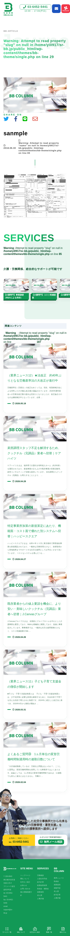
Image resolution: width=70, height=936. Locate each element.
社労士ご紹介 (25, 882)
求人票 (39, 895)
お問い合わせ (25, 889)
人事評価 (40, 899)
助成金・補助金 (43, 889)
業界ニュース (59, 878)
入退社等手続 (42, 879)
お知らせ (23, 885)
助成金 (56, 881)
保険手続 (57, 888)
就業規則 (40, 892)
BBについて (24, 879)
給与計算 (40, 882)
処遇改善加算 (42, 885)
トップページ (25, 875)
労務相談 (40, 875)
